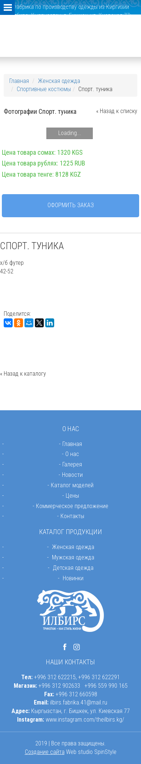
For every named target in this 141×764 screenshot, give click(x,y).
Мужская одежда (73, 557)
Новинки (73, 578)
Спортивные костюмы (44, 89)
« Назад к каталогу (23, 373)
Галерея (72, 464)
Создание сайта (45, 751)
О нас (72, 454)
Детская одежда (73, 567)
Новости (72, 474)
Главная (19, 80)
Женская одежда (59, 80)
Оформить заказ (70, 205)
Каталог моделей (72, 485)
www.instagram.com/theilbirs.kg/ (85, 719)
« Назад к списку (116, 111)
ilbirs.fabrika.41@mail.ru (78, 702)
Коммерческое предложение (72, 506)
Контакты (72, 516)
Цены (72, 495)
